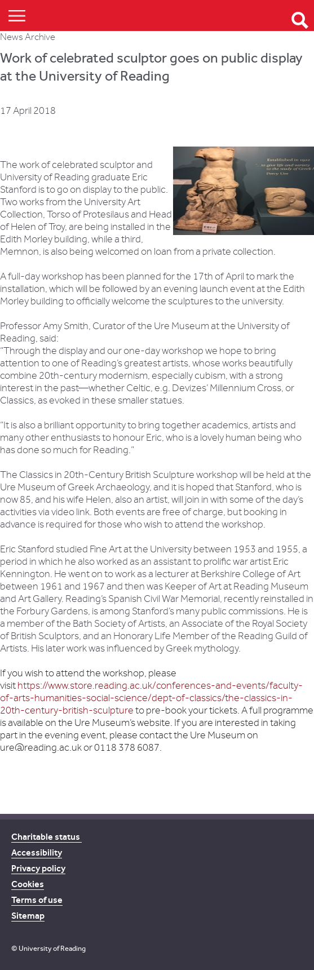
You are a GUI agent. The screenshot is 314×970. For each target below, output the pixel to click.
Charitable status (46, 836)
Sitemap (28, 915)
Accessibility (36, 852)
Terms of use (37, 899)
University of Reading (52, 948)
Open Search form (300, 20)
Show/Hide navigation (17, 15)
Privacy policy (38, 868)
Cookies (27, 884)
